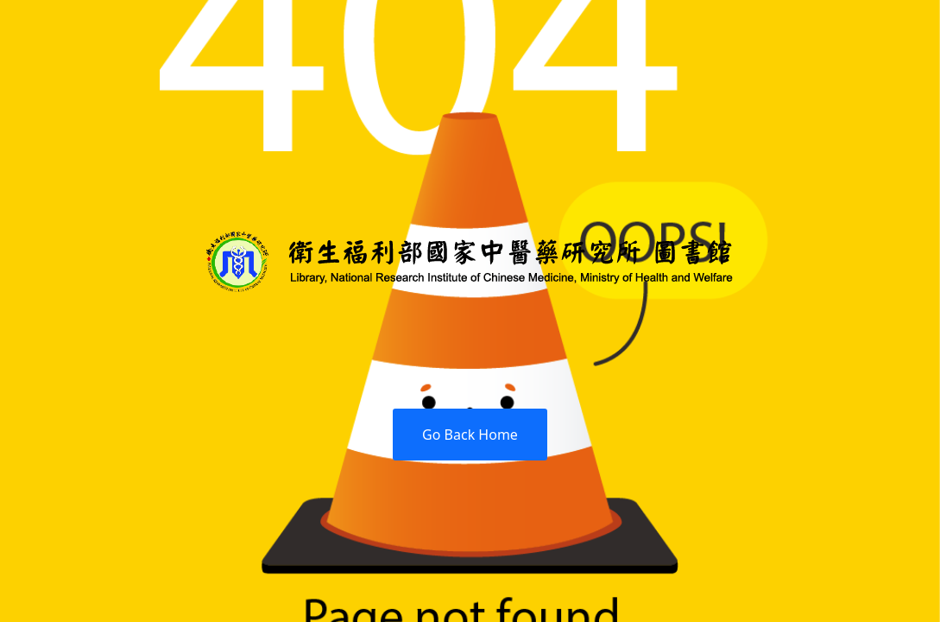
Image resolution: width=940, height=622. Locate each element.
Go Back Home (470, 434)
